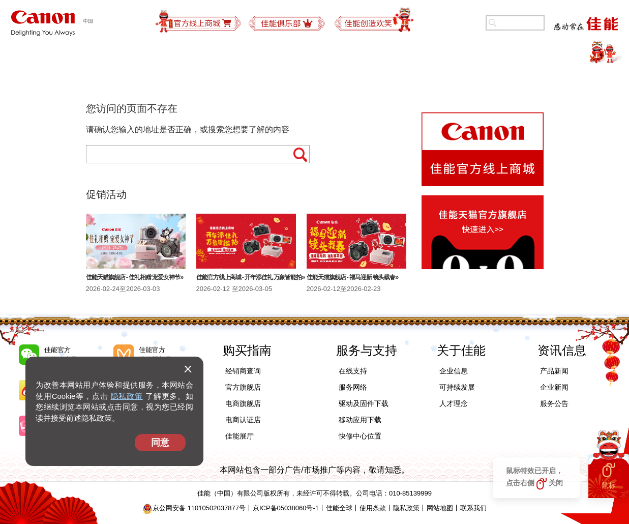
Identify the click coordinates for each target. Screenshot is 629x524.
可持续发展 (436, 53)
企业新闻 (554, 387)
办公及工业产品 (135, 53)
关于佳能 (505, 53)
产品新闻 (554, 371)
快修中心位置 (360, 436)
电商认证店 (243, 420)
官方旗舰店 (243, 387)
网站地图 (440, 508)
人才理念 (453, 403)
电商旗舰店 (243, 403)
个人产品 (58, 53)
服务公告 (554, 403)
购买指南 (294, 53)
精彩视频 (570, 53)
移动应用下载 (360, 420)
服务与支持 (363, 53)
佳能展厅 (239, 436)
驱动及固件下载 (363, 403)
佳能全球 (339, 508)
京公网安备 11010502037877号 (194, 508)
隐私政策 (127, 396)
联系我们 (473, 508)
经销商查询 (243, 371)
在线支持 (353, 371)
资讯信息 (561, 350)
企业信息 (453, 371)
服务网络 (353, 387)
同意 (160, 443)
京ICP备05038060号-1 (286, 508)
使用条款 (373, 508)
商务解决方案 (221, 53)
